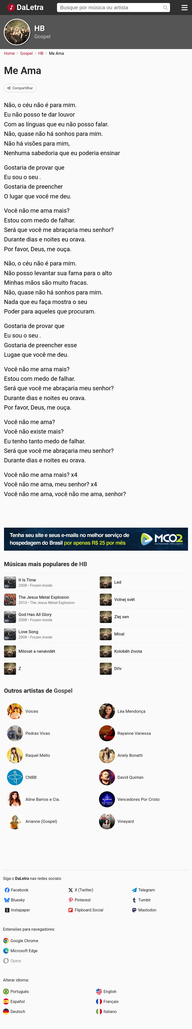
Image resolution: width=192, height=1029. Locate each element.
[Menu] (184, 7)
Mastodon (147, 910)
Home (9, 53)
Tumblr (144, 900)
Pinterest (83, 900)
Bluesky (18, 900)
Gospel (42, 37)
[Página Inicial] (25, 7)
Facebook (19, 890)
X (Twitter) (84, 890)
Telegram (146, 890)
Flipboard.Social (89, 910)
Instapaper (20, 910)
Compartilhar (20, 88)
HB (39, 28)
